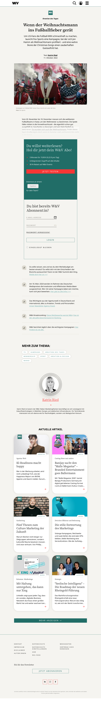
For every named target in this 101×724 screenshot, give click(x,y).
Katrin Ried (52, 55)
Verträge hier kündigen (67, 648)
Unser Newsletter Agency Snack (42, 306)
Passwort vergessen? (38, 232)
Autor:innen (20, 653)
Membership (29, 356)
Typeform (33, 186)
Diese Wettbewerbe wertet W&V (60, 315)
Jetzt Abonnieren (50, 671)
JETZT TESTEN (50, 171)
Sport (43, 356)
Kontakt (18, 644)
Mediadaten (65, 644)
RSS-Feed (36, 655)
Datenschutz (38, 644)
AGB (34, 652)
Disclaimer (19, 650)
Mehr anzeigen (50, 620)
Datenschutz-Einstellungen (39, 648)
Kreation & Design (60, 356)
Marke (27, 361)
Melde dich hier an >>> (38, 274)
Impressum (19, 647)
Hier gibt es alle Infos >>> (60, 291)
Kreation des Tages (55, 352)
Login (50, 240)
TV (25, 352)
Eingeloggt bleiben (40, 247)
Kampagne (35, 352)
